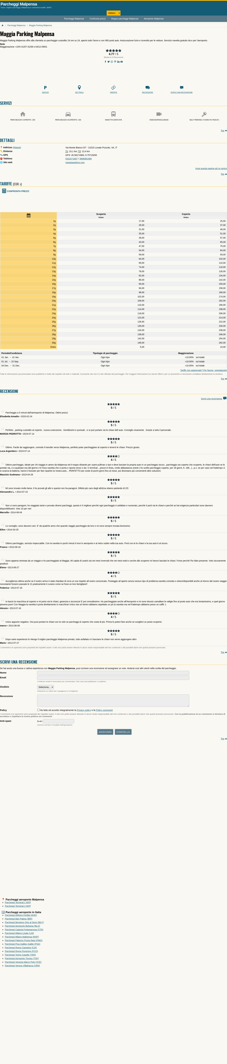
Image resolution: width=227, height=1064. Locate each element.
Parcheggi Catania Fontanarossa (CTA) (24, 931)
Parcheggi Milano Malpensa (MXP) (22, 938)
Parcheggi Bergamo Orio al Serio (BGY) (24, 924)
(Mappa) (17, 147)
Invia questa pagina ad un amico (211, 168)
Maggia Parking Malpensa (40, 25)
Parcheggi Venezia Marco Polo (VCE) (23, 963)
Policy (3, 711)
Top (222, 130)
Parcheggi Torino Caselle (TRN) (20, 956)
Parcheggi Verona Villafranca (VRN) (22, 967)
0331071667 (71, 158)
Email (3, 677)
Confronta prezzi (98, 18)
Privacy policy (84, 711)
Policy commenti (104, 711)
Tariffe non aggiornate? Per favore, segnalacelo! (203, 370)
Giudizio (4, 687)
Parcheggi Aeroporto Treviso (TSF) (22, 960)
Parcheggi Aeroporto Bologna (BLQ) (22, 927)
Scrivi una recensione (214, 398)
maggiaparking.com (75, 162)
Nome (3, 672)
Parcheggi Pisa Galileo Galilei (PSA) (22, 945)
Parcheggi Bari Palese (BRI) (18, 920)
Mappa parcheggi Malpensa (124, 18)
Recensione (6, 696)
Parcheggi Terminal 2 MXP (18, 907)
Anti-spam (5, 722)
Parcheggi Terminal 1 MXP (18, 904)
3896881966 (85, 158)
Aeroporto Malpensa (154, 18)
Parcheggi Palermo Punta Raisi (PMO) (24, 942)
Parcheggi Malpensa (19, 4)
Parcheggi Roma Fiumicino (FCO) (21, 953)
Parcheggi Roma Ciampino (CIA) (21, 949)
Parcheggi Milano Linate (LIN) (19, 935)
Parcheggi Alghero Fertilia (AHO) (21, 916)
